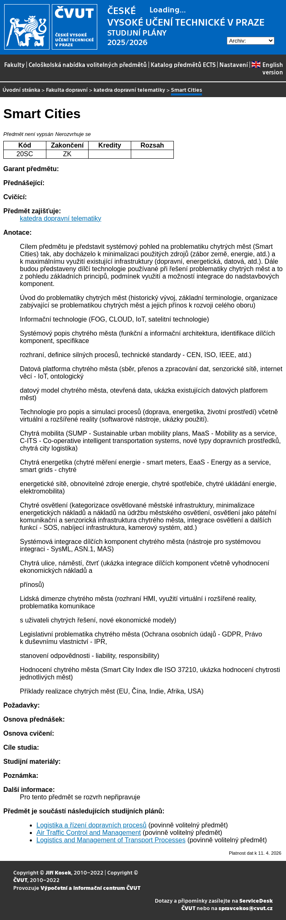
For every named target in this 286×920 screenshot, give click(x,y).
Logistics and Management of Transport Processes (110, 840)
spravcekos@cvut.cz (246, 908)
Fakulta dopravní (67, 89)
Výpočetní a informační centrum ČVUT (90, 887)
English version (267, 68)
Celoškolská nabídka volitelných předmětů (88, 64)
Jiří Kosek (58, 872)
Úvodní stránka (21, 89)
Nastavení (233, 64)
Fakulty (14, 64)
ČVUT (20, 880)
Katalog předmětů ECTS (183, 64)
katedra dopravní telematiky (129, 89)
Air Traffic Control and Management (88, 832)
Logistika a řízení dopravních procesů (91, 825)
